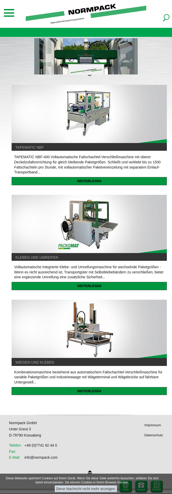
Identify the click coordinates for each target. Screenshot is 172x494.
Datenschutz (153, 435)
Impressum (152, 425)
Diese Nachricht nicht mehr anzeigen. (86, 489)
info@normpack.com (41, 457)
